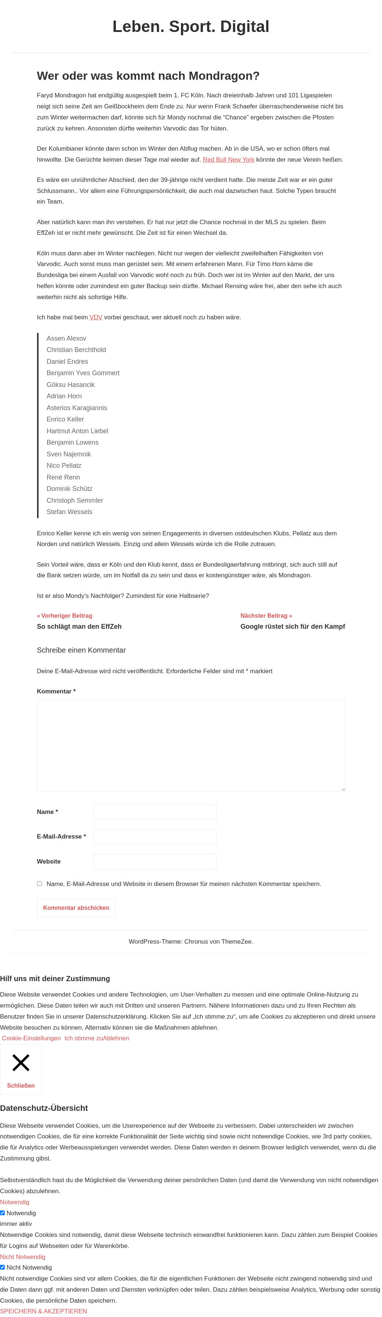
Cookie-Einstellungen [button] (31, 1038)
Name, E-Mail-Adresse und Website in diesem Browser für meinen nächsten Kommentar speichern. (184, 883)
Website (49, 861)
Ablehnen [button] (116, 1038)
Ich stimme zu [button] (84, 1038)
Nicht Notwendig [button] (23, 1256)
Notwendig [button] (14, 1202)
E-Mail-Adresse (61, 836)
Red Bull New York (229, 159)
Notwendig (21, 1213)
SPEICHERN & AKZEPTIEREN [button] (43, 1311)
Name (47, 811)
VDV (96, 317)
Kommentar (56, 691)
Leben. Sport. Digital (191, 26)
